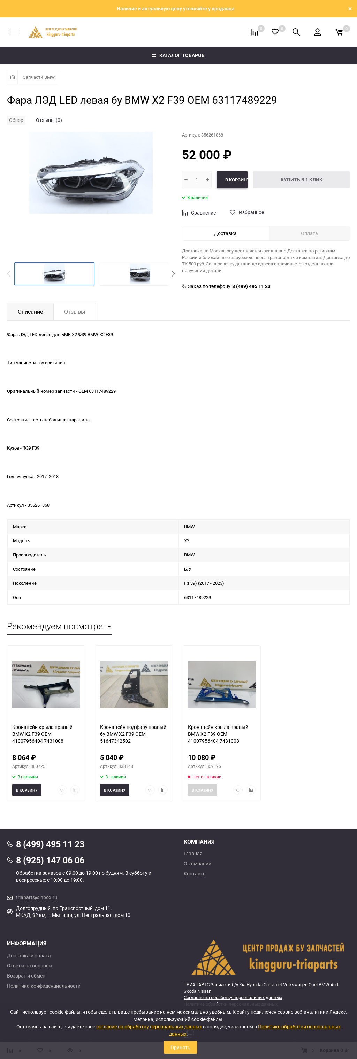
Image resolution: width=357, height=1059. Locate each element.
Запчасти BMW (39, 77)
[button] (173, 274)
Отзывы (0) (49, 120)
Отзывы (74, 312)
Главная (193, 853)
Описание (30, 312)
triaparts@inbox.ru (36, 897)
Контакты (195, 873)
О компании (197, 863)
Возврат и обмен (26, 975)
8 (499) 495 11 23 (251, 286)
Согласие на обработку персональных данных (233, 997)
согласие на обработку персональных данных (149, 1026)
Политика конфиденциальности (44, 985)
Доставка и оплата (29, 955)
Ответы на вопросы (29, 965)
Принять (180, 1047)
